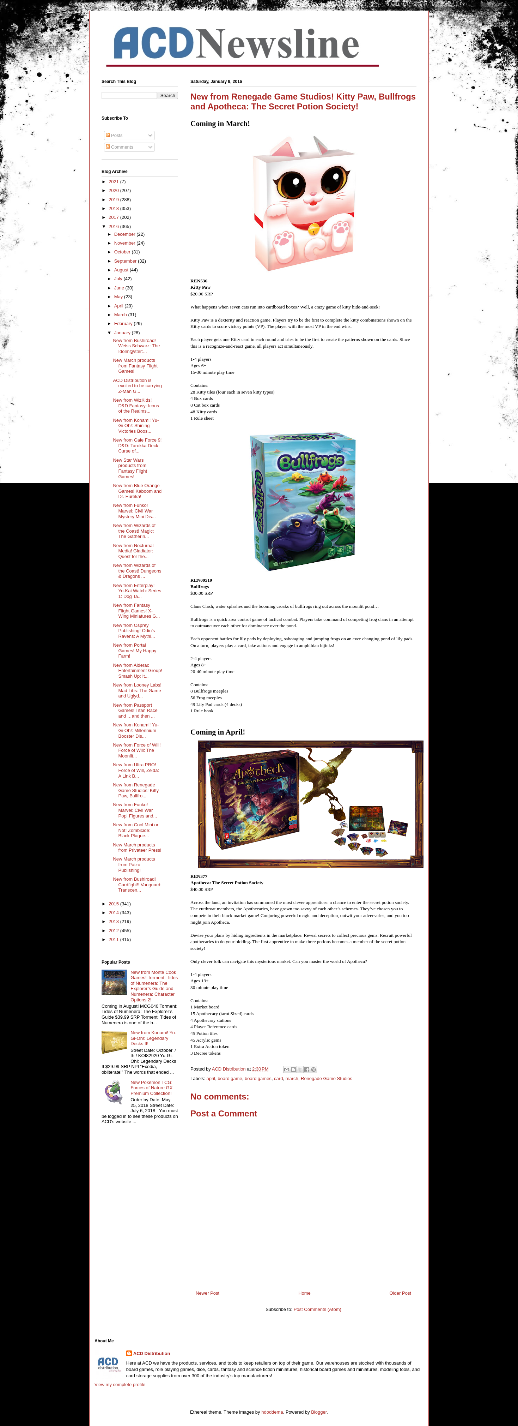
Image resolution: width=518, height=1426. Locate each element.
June (120, 287)
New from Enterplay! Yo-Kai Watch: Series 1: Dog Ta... (137, 591)
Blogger (319, 1412)
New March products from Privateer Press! (137, 847)
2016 (114, 226)
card (278, 1078)
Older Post (400, 1293)
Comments (119, 147)
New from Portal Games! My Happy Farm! (134, 650)
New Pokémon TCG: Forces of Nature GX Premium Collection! (151, 1088)
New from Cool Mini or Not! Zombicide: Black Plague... (135, 830)
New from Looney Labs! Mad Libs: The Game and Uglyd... (137, 690)
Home (304, 1293)
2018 (114, 208)
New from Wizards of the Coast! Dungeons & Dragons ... (137, 571)
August (122, 269)
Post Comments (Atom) (317, 1309)
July (119, 278)
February (124, 323)
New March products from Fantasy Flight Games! (135, 366)
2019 (114, 199)
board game (230, 1078)
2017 (114, 217)
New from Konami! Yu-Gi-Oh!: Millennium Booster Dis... (136, 730)
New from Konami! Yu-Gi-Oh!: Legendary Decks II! (153, 1038)
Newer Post (207, 1293)
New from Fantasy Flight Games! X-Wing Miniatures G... (136, 611)
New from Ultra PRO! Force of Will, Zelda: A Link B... (136, 770)
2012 (114, 930)
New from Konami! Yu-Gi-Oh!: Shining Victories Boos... (136, 426)
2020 (114, 190)
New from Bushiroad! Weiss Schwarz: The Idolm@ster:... (136, 346)
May (119, 296)
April (119, 305)
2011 (114, 939)
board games (258, 1078)
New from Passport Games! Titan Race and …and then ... (135, 710)
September (126, 261)
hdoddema (272, 1412)
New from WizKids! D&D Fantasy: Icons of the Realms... (136, 405)
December (125, 234)
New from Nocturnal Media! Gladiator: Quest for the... (133, 551)
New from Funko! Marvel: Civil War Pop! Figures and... (135, 810)
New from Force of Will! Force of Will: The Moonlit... (136, 750)
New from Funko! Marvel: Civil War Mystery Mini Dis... (134, 511)
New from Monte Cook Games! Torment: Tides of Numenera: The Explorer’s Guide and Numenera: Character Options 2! (154, 986)
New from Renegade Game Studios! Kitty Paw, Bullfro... (136, 790)
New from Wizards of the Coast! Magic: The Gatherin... (134, 531)
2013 (114, 921)
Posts (114, 135)
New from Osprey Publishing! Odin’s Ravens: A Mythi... (134, 631)
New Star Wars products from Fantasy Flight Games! (130, 468)
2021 (114, 181)
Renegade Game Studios (326, 1078)
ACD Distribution (151, 1353)
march (292, 1078)
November (125, 243)
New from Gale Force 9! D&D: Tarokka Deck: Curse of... (137, 445)
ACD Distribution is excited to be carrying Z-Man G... (137, 386)
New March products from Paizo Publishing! (134, 864)
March (121, 314)
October (123, 251)
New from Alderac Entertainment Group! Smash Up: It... (137, 671)
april (211, 1078)
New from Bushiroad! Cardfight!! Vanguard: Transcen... (137, 884)
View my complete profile (120, 1384)
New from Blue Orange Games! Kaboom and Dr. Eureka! (137, 491)
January (123, 332)
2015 (114, 903)
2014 (114, 912)
